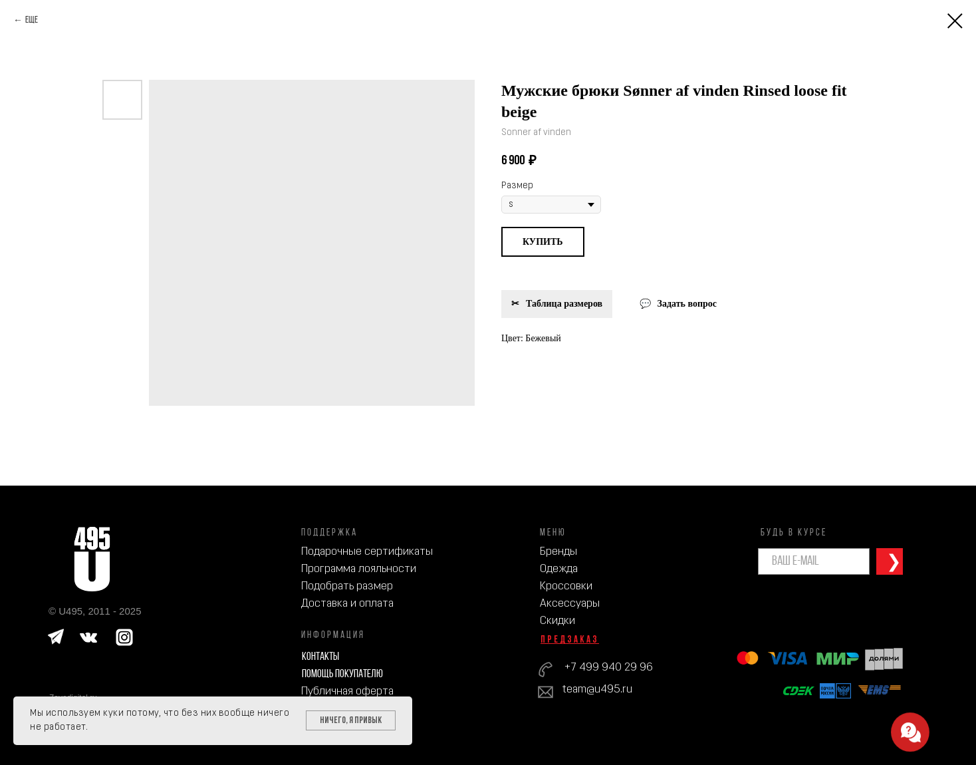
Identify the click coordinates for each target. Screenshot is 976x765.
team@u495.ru (597, 689)
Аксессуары (570, 603)
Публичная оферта (347, 691)
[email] (814, 561)
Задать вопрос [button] (687, 304)
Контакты (320, 657)
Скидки (557, 621)
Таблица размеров (564, 304)
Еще (31, 20)
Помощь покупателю (342, 674)
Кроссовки (566, 586)
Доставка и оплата (347, 603)
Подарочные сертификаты (367, 551)
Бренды (558, 551)
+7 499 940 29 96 (608, 667)
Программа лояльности (358, 569)
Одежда (559, 569)
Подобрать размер (347, 586)
